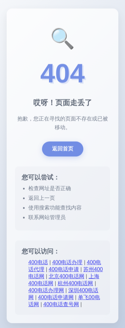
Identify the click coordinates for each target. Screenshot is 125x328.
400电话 (38, 263)
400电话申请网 (56, 298)
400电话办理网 (46, 291)
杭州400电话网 (75, 284)
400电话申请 (64, 270)
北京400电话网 (66, 277)
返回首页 (62, 149)
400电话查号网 (61, 305)
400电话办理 (67, 263)
